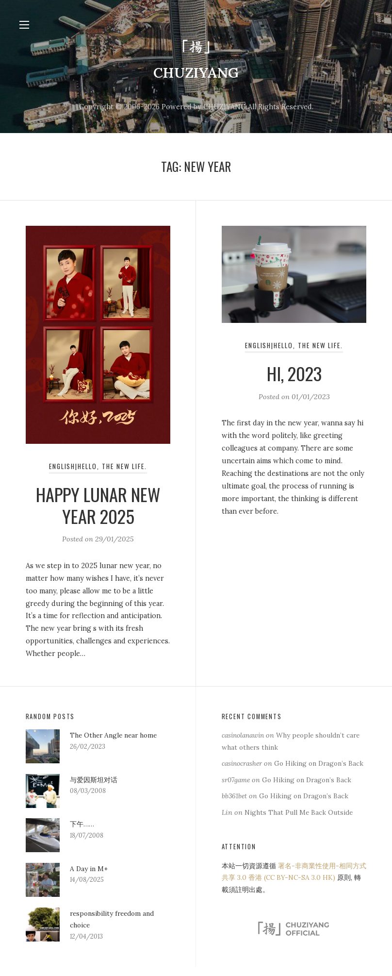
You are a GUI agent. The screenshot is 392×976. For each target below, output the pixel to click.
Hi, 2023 (294, 375)
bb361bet (235, 808)
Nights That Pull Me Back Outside (302, 824)
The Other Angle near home (116, 735)
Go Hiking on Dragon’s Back (312, 792)
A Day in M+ (90, 869)
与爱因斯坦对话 (93, 780)
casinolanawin (245, 735)
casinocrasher (244, 763)
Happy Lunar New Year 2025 (98, 506)
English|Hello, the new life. (98, 468)
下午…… (82, 824)
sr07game (237, 792)
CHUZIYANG (196, 72)
